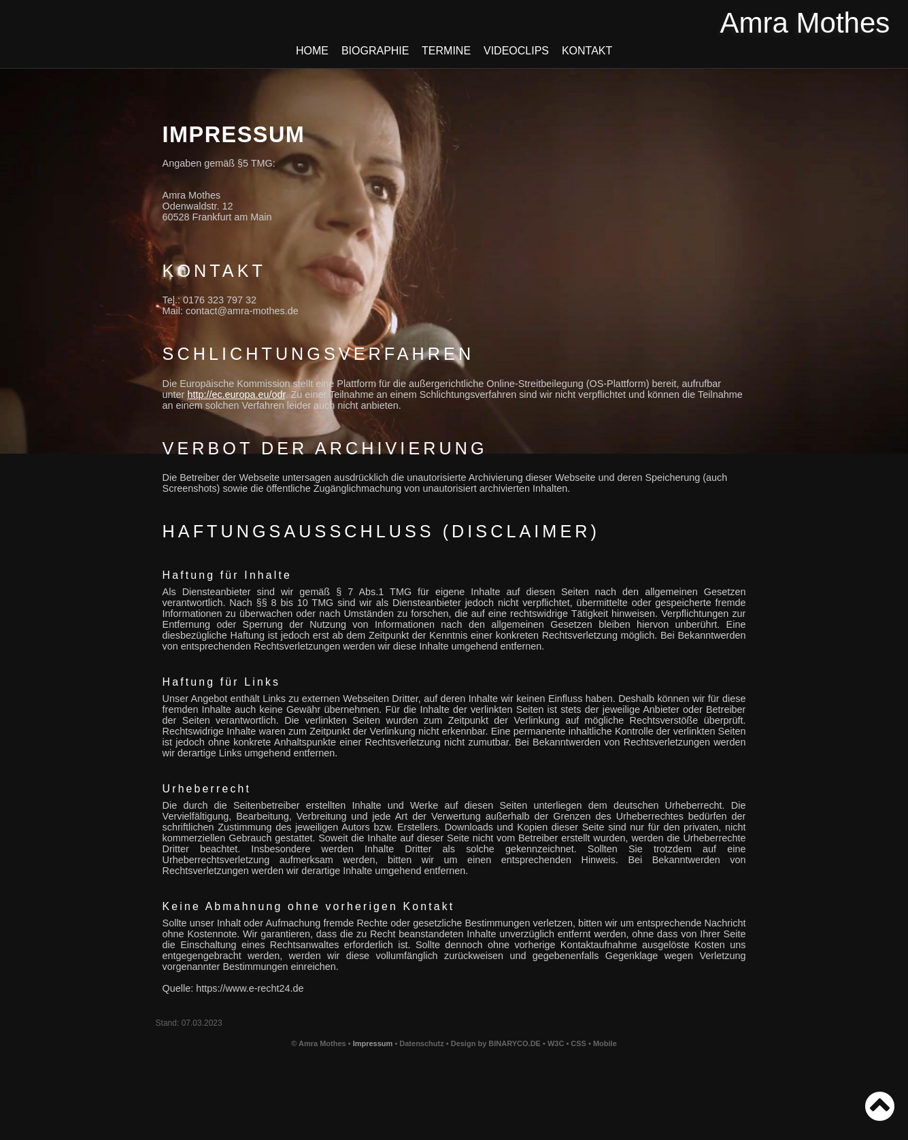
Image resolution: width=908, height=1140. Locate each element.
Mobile (605, 1043)
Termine (446, 50)
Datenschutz (421, 1043)
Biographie (374, 50)
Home (312, 50)
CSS (579, 1043)
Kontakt (586, 50)
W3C (557, 1043)
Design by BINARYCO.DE (496, 1043)
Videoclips (516, 50)
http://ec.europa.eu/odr (236, 394)
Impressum (373, 1043)
